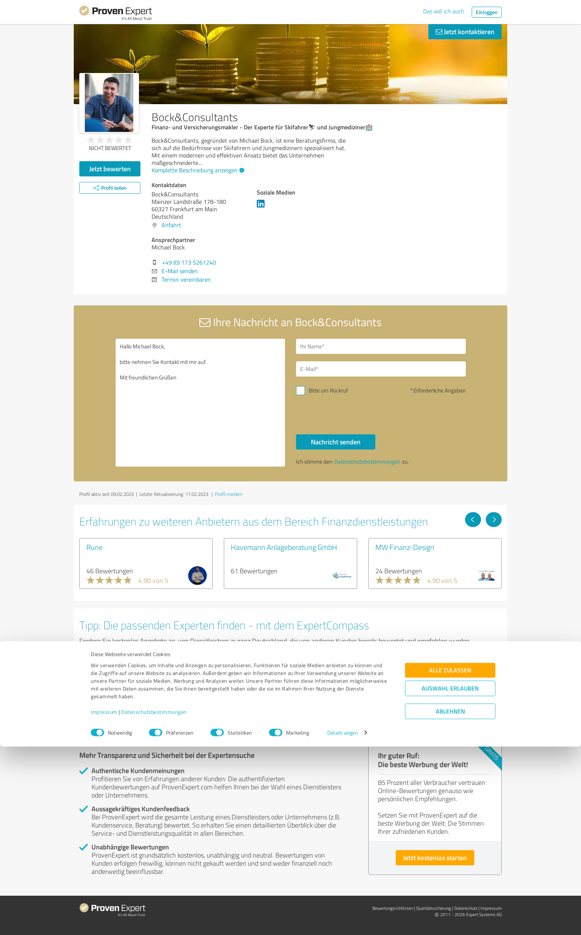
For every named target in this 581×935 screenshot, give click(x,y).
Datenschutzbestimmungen (154, 900)
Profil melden (228, 494)
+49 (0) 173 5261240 (189, 262)
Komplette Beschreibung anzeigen (197, 170)
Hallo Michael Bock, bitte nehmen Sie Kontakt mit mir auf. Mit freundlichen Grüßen (200, 403)
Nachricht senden (336, 442)
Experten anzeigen (120, 706)
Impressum (104, 900)
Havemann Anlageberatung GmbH (284, 547)
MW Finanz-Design (404, 547)
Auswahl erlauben (450, 876)
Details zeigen (342, 921)
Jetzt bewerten (110, 168)
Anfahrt (171, 225)
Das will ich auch (443, 11)
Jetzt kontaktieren (465, 31)
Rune (94, 547)
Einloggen (487, 12)
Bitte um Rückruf (328, 390)
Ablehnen (450, 899)
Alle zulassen (450, 858)
